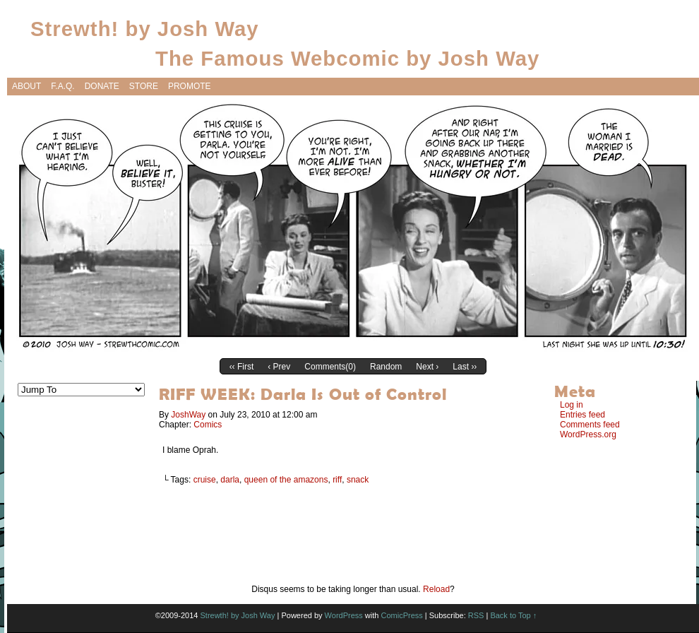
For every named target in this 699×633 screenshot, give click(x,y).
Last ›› (465, 367)
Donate (102, 86)
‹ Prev (279, 367)
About (26, 86)
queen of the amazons (286, 480)
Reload (436, 589)
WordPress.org (588, 434)
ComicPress (401, 615)
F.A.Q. (62, 86)
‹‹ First (241, 367)
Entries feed (582, 415)
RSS (476, 615)
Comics (207, 425)
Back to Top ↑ (513, 615)
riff (337, 480)
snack (358, 480)
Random (386, 367)
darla (229, 480)
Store (143, 86)
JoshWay (188, 415)
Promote (189, 86)
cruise (204, 480)
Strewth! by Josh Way (144, 28)
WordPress (344, 615)
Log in (571, 405)
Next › (427, 367)
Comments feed (590, 425)
